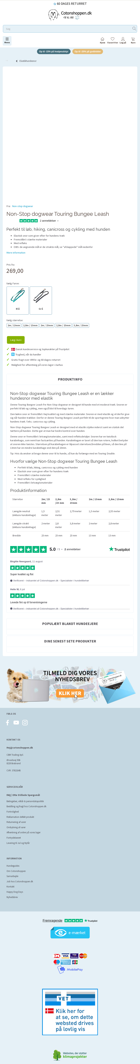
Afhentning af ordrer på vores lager (23, 833)
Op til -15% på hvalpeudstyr (52, 51)
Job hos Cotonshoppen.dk (20, 881)
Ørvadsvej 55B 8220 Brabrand (14, 762)
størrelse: (14, 320)
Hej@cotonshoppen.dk (20, 748)
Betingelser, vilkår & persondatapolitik (25, 801)
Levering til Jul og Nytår (18, 843)
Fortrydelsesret (14, 838)
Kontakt (10, 887)
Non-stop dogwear (22, 206)
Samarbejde (12, 876)
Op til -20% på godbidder (89, 51)
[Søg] (134, 29)
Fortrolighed (13, 812)
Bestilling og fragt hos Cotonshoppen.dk (26, 806)
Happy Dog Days (15, 892)
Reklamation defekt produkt (20, 817)
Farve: (12, 283)
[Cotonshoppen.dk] (70, 14)
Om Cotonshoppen (16, 871)
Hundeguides (13, 866)
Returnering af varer (16, 822)
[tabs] (133, 41)
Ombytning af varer (16, 827)
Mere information (15, 253)
